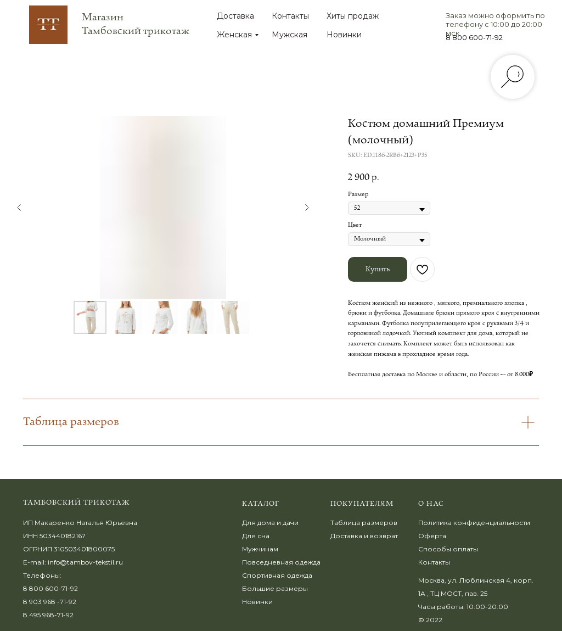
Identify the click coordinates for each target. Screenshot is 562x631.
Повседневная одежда (281, 562)
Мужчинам (260, 549)
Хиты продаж (353, 16)
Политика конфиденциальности (474, 522)
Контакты (290, 16)
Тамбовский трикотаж (76, 502)
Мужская (289, 35)
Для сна (255, 536)
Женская (234, 35)
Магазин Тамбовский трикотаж (135, 24)
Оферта (432, 536)
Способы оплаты (448, 549)
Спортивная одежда (277, 575)
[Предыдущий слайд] (19, 207)
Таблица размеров (363, 522)
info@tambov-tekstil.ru (85, 562)
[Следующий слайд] (307, 207)
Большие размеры (275, 588)
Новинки (344, 35)
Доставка (235, 16)
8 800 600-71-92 (474, 37)
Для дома (258, 522)
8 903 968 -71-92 (49, 602)
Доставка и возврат (364, 536)
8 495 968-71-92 (48, 615)
